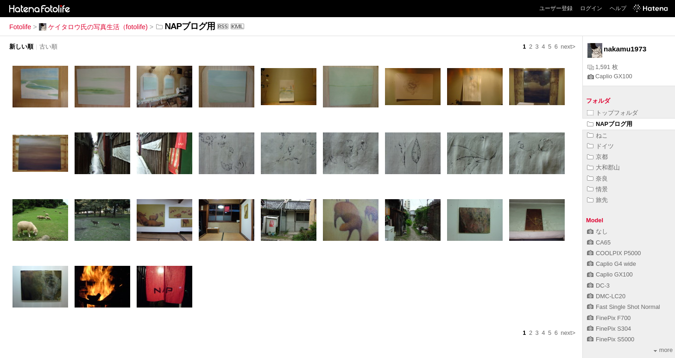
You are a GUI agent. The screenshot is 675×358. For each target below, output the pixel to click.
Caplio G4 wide (611, 263)
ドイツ (600, 146)
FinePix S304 (609, 328)
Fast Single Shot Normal (623, 306)
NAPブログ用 (609, 123)
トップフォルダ (612, 112)
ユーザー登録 (556, 8)
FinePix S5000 (610, 339)
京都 (597, 156)
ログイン (591, 8)
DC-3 (598, 285)
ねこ (597, 135)
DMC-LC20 (606, 296)
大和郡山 (603, 167)
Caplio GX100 (609, 76)
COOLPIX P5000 (614, 253)
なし (597, 231)
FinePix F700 (609, 317)
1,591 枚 (602, 66)
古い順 (48, 46)
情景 (597, 189)
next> (568, 46)
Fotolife (20, 27)
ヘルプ (618, 8)
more (663, 349)
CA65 (599, 242)
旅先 (597, 199)
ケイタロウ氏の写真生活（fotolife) (93, 27)
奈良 (597, 178)
